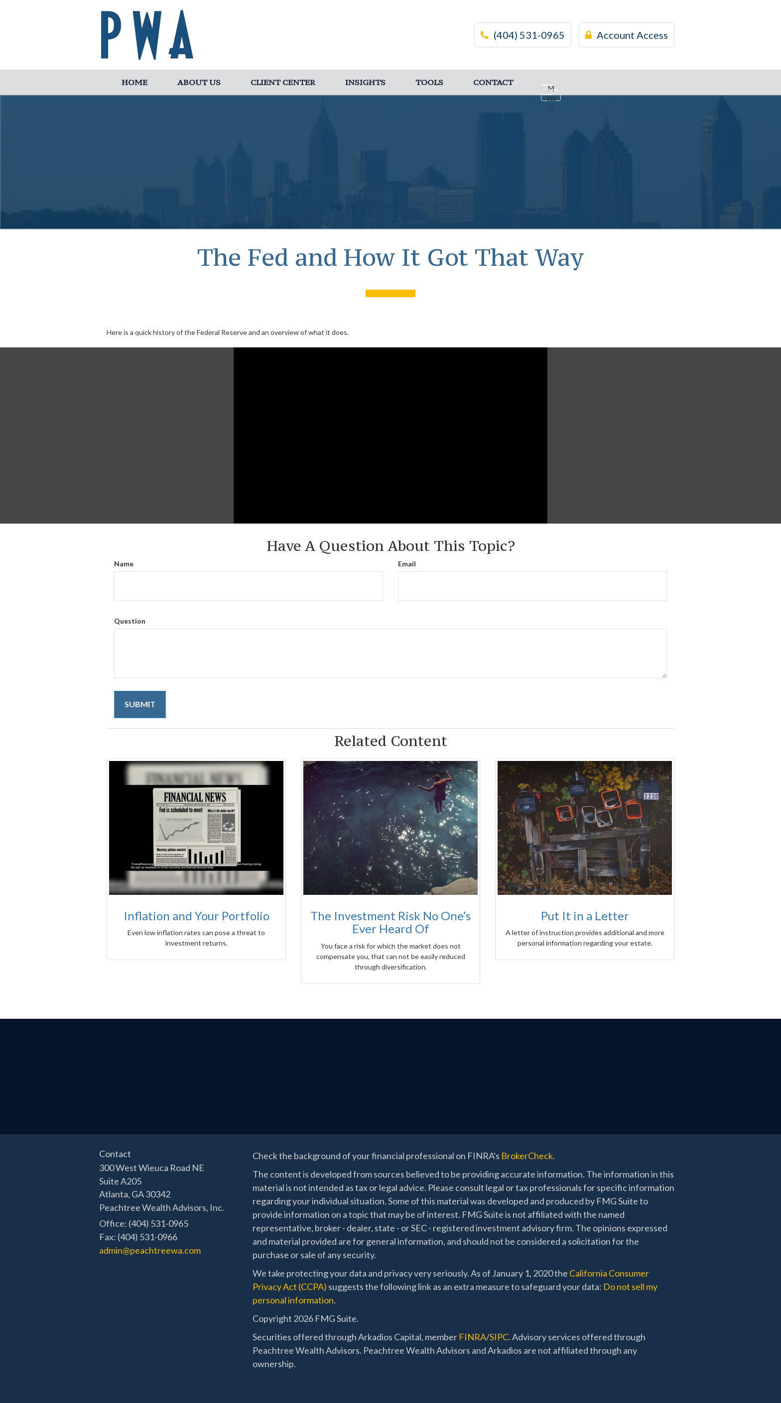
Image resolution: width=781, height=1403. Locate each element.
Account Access (626, 35)
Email (407, 563)
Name (123, 563)
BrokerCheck (527, 1155)
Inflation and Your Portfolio (196, 915)
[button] (199, 82)
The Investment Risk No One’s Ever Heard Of (390, 922)
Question (129, 621)
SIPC (499, 1336)
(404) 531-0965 (523, 35)
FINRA (472, 1336)
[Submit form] (140, 704)
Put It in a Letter (585, 915)
